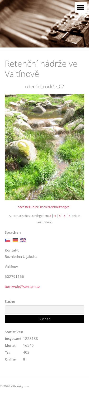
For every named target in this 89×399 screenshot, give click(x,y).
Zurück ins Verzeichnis (44, 207)
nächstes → (26, 207)
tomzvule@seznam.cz (22, 286)
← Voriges (62, 207)
